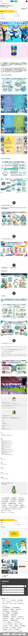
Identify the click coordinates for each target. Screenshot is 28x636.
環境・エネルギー (3, 512)
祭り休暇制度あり (11, 609)
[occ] (13, 591)
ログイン (12, 1)
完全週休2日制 (3, 503)
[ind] (13, 589)
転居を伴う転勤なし (5, 620)
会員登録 (16, 1)
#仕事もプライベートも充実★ (13, 603)
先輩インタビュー (3, 13)
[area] (13, 593)
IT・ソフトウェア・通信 (10, 512)
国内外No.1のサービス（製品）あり (17, 508)
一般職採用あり (3, 505)
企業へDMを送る (3, 18)
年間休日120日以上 (13, 501)
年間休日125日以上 (20, 616)
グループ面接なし (19, 631)
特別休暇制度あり (5, 609)
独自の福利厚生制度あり (5, 501)
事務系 (2, 510)
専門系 (5, 510)
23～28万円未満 (4, 625)
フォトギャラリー (17, 13)
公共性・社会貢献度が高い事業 (5, 508)
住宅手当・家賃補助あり (5, 499)
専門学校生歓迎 (15, 505)
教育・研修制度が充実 (13, 499)
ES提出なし (10, 629)
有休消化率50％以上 (20, 501)
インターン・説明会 (17, 524)
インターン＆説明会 (14, 634)
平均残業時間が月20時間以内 (12, 503)
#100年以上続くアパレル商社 (5, 603)
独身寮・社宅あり (18, 609)
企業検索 (3, 3)
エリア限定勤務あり (13, 627)
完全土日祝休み (18, 618)
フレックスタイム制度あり (16, 622)
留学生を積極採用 (22, 625)
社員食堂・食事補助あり (14, 611)
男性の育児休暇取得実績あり (16, 607)
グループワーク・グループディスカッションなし (8, 631)
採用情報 (16, 11)
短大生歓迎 (10, 505)
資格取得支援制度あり (21, 499)
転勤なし (23, 618)
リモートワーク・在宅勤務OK (6, 622)
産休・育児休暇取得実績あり (6, 607)
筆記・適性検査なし (17, 629)
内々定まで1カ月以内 (5, 627)
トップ (1, 3)
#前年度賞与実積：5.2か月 (21, 603)
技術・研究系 (9, 510)
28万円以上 (10, 625)
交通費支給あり (21, 505)
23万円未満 (19, 503)
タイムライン (2, 524)
